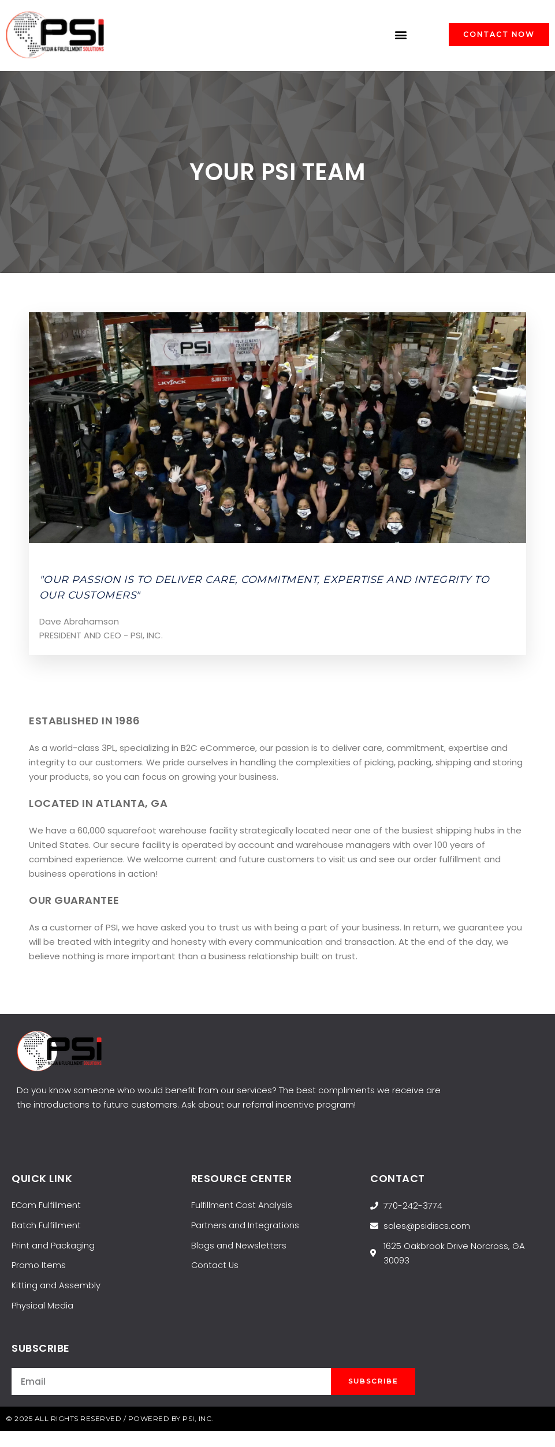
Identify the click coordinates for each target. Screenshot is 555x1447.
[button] (401, 34)
